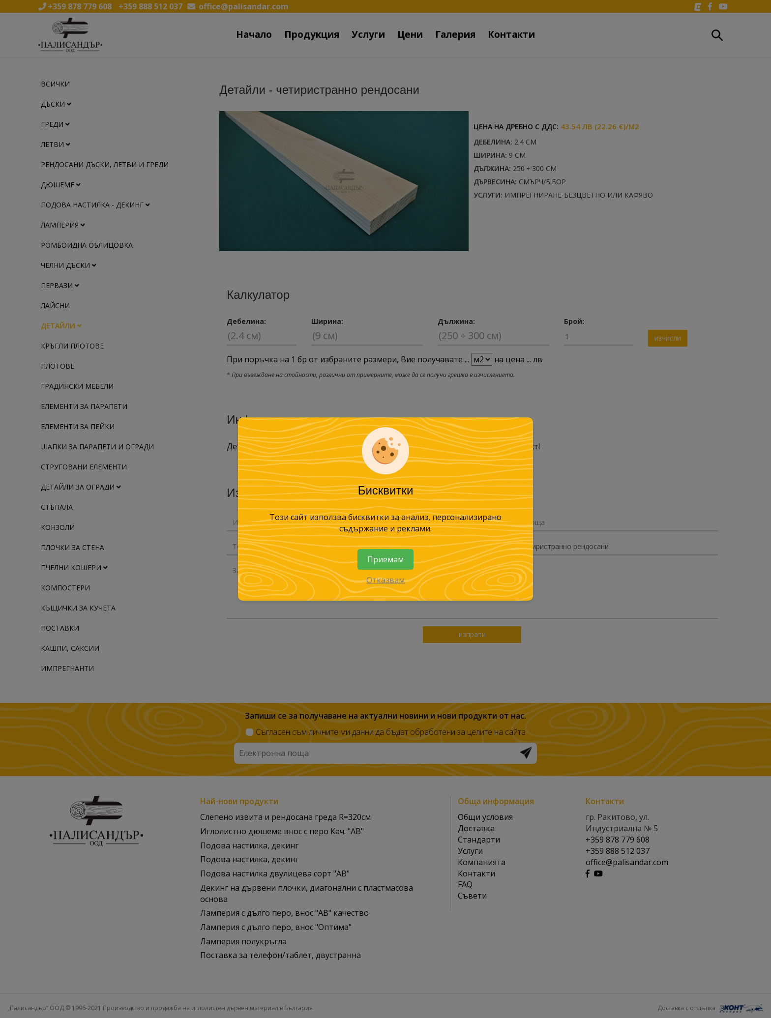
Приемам (385, 559)
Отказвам (385, 580)
